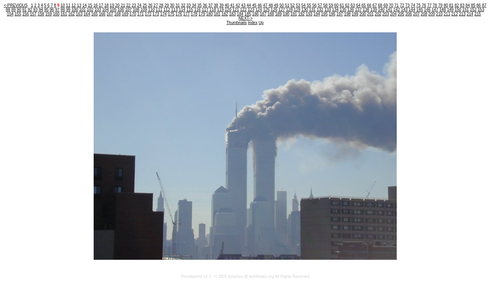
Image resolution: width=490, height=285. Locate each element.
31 (178, 5)
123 (251, 9)
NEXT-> (245, 18)
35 (199, 5)
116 (197, 9)
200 (362, 14)
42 (238, 5)
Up (261, 22)
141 (389, 9)
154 (10, 14)
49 (276, 5)
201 (370, 14)
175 (171, 14)
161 (64, 14)
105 (113, 9)
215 (477, 14)
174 (163, 14)
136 (351, 9)
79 (440, 5)
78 (435, 5)
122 (243, 9)
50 (281, 5)
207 (416, 14)
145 (419, 9)
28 (161, 5)
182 (225, 14)
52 (292, 5)
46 (259, 5)
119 (220, 9)
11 (68, 5)
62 (347, 5)
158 (40, 14)
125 (266, 9)
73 (407, 5)
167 (110, 14)
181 (217, 14)
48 (270, 5)
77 (429, 5)
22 (128, 5)
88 (8, 9)
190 (286, 14)
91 (24, 9)
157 (33, 14)
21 (123, 5)
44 (249, 5)
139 (373, 9)
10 (63, 5)
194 (316, 14)
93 (35, 9)
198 (347, 14)
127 (281, 9)
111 (159, 9)
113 (174, 9)
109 (144, 9)
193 (309, 14)
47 (265, 5)
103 (97, 9)
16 (95, 5)
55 (309, 5)
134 (335, 9)
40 (227, 5)
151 (465, 9)
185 (247, 14)
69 (385, 5)
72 (402, 5)
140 (381, 9)
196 (332, 14)
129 (297, 9)
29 (167, 5)
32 (183, 5)
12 (74, 5)
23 (133, 5)
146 (427, 9)
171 (140, 14)
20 (117, 5)
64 (358, 5)
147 (435, 9)
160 (56, 14)
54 (303, 5)
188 (271, 14)
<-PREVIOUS (16, 5)
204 (393, 14)
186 (255, 14)
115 (190, 9)
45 (254, 5)
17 (101, 5)
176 (179, 14)
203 (386, 14)
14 (84, 5)
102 (90, 9)
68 (380, 5)
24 (139, 5)
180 (209, 14)
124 (258, 9)
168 (117, 14)
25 (144, 5)
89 (13, 9)
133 (327, 9)
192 (301, 14)
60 (336, 5)
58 (325, 5)
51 (287, 5)
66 (369, 5)
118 (212, 9)
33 (189, 5)
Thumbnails (236, 22)
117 (205, 9)
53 (298, 5)
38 (216, 5)
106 (120, 9)
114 (182, 9)
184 (240, 14)
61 (342, 5)
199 (355, 14)
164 (86, 14)
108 (136, 9)
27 (155, 5)
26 (150, 5)
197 (340, 14)
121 (236, 9)
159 (48, 14)
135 (343, 9)
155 (18, 14)
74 (413, 5)
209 (431, 14)
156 (25, 14)
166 (102, 14)
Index (252, 22)
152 (473, 9)
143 (404, 9)
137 (358, 9)
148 (442, 9)
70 (391, 5)
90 (19, 9)
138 (365, 9)
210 (439, 14)
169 (125, 14)
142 (396, 9)
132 (320, 9)
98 (63, 9)
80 (446, 5)
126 (274, 9)
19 (112, 5)
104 (105, 9)
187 (263, 14)
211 (447, 14)
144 (412, 9)
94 (41, 9)
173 (155, 14)
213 (462, 14)
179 (201, 14)
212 (454, 14)
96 (52, 9)
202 (378, 14)
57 (320, 5)
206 (408, 14)
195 (324, 14)
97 (57, 9)
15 (90, 5)
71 (396, 5)
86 (479, 5)
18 (106, 5)
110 (151, 9)
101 (82, 9)
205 (401, 14)
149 (450, 9)
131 (312, 9)
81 (451, 5)
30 (172, 5)
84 (468, 5)
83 (462, 5)
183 (232, 14)
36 (205, 5)
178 (194, 14)
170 (132, 14)
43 (243, 5)
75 (418, 5)
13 (79, 5)
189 (278, 14)
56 (314, 5)
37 (210, 5)
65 (364, 5)
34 (194, 5)
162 (71, 14)
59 (331, 5)
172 (148, 14)
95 (46, 9)
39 (221, 5)
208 (424, 14)
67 (374, 5)
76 (424, 5)
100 (75, 9)
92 (30, 9)
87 (484, 5)
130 (304, 9)
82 (457, 5)
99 (68, 9)
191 (293, 14)
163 (79, 14)
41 (232, 5)
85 (473, 5)
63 (353, 5)
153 (481, 9)
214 (470, 14)
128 (289, 9)
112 (166, 9)
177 (186, 14)
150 (458, 9)
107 (128, 9)
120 (228, 9)
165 (94, 14)
